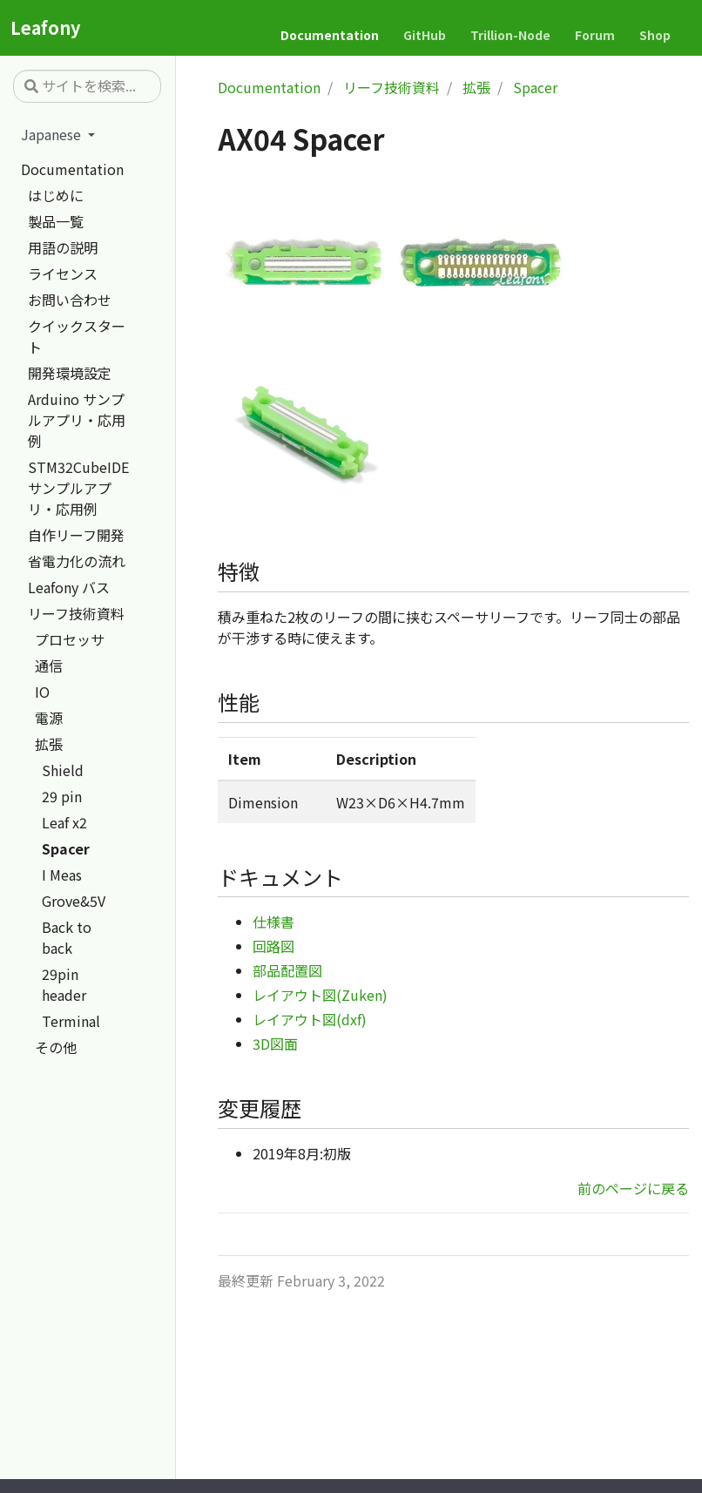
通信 (49, 665)
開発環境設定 (69, 372)
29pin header (64, 984)
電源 (49, 717)
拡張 (49, 743)
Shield (63, 770)
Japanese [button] (52, 134)
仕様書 (273, 921)
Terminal (71, 1020)
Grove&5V (73, 900)
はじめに (56, 195)
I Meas (62, 874)
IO (42, 691)
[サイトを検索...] (87, 86)
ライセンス (63, 273)
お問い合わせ (69, 299)
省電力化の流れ (76, 561)
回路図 (273, 946)
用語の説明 (63, 247)
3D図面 (275, 1043)
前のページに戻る (633, 1188)
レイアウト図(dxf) (310, 1019)
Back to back (66, 937)
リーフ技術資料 (76, 613)
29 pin (62, 796)
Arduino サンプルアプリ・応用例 (76, 419)
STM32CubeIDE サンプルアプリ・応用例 (78, 487)
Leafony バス (69, 587)
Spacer (66, 848)
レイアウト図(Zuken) (320, 994)
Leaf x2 (64, 822)
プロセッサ (70, 639)
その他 (56, 1047)
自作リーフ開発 (76, 534)
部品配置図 (287, 970)
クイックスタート (76, 336)
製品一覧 (56, 221)
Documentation (72, 169)
